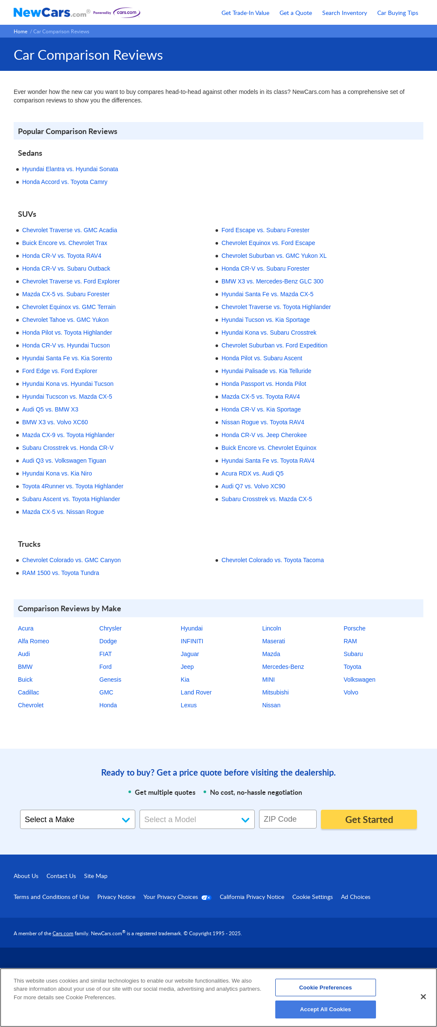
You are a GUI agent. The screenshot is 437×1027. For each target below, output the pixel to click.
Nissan (271, 705)
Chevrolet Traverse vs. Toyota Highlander (276, 306)
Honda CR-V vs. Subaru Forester (265, 268)
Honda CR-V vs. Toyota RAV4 (61, 255)
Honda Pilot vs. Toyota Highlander (67, 332)
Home (20, 31)
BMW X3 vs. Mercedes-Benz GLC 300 (272, 281)
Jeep (187, 666)
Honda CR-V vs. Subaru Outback (66, 268)
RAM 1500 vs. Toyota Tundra (60, 572)
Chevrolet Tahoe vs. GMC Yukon (65, 319)
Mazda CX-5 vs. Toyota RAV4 (260, 396)
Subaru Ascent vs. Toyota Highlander (71, 499)
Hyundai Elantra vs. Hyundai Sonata (70, 169)
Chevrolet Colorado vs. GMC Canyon (71, 560)
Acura (26, 628)
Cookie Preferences (325, 987)
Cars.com (62, 933)
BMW (25, 666)
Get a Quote (296, 13)
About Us (26, 876)
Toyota (352, 666)
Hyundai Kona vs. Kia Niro (57, 473)
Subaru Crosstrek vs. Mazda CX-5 (266, 499)
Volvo (351, 692)
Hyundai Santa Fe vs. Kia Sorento (67, 358)
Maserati (273, 641)
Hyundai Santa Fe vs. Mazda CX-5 (267, 294)
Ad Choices (355, 897)
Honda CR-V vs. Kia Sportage (261, 409)
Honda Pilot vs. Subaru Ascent (261, 358)
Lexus (189, 705)
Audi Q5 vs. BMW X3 (50, 409)
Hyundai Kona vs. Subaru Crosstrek (269, 332)
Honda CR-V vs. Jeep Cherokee (264, 435)
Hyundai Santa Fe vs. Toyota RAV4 (268, 460)
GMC (106, 692)
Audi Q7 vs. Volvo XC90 (253, 486)
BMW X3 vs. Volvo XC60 (55, 422)
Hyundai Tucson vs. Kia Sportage (265, 319)
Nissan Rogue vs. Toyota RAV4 (262, 422)
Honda (108, 705)
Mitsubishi (275, 692)
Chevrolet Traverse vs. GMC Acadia (69, 230)
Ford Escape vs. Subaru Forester (265, 230)
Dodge (108, 641)
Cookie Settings (312, 897)
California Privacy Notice (252, 897)
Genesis (110, 679)
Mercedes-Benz (283, 666)
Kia (185, 679)
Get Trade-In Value (245, 13)
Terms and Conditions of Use (51, 897)
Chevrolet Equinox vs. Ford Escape (268, 242)
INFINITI (192, 641)
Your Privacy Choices (177, 897)
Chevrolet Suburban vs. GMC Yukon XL (273, 255)
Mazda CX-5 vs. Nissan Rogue (63, 511)
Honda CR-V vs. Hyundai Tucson (66, 345)
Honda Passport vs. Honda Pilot (263, 383)
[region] (218, 997)
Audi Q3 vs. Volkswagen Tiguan (64, 460)
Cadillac (28, 692)
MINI (268, 679)
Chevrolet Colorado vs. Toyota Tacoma (272, 560)
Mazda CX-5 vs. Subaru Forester (66, 294)
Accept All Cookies (325, 1009)
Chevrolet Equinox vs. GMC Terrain (69, 306)
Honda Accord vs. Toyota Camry (65, 181)
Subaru (353, 654)
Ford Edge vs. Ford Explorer (59, 371)
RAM (350, 641)
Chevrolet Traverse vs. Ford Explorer (71, 281)
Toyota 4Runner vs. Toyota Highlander (72, 486)
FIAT (105, 654)
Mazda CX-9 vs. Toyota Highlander (68, 435)
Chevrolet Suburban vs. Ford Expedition (274, 345)
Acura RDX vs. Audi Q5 (252, 473)
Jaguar (190, 654)
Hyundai (192, 628)
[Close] (423, 996)
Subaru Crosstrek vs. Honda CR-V (68, 447)
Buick (25, 679)
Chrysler (110, 628)
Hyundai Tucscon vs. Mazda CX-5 (67, 396)
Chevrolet (31, 705)
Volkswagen (360, 679)
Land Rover (196, 692)
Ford (105, 666)
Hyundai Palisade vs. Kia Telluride (266, 371)
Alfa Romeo (33, 641)
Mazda (271, 654)
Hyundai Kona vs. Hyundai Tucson (68, 383)
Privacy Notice (116, 897)
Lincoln (271, 628)
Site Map (96, 876)
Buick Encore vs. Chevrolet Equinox (269, 447)
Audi (24, 654)
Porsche (354, 628)
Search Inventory (344, 13)
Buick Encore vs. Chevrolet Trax (64, 242)
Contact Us (61, 876)
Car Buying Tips (397, 13)
